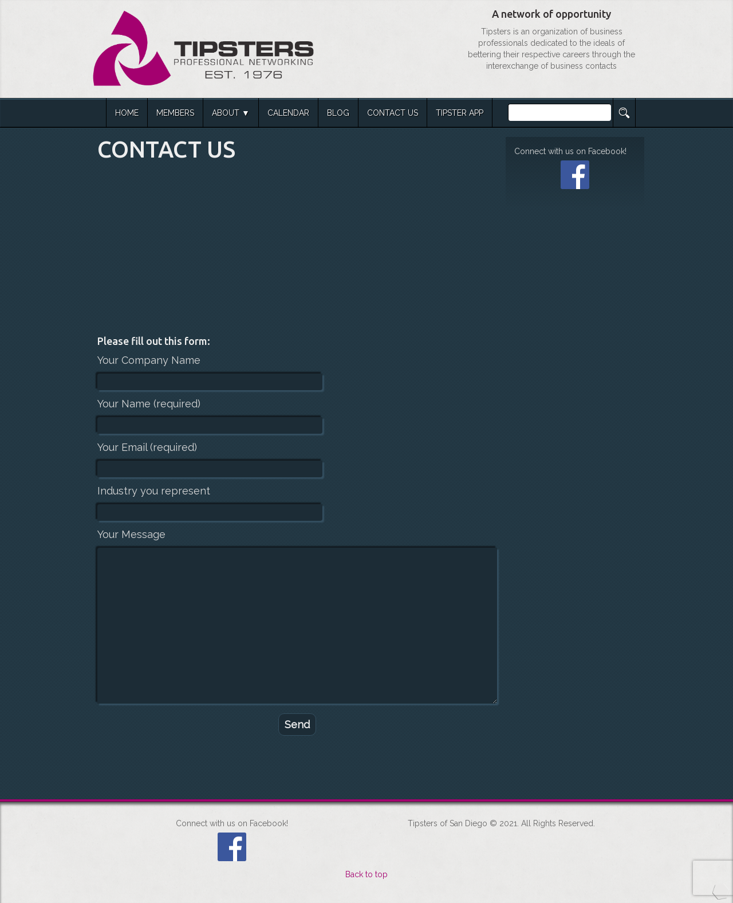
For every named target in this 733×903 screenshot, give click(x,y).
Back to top (366, 874)
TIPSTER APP (459, 112)
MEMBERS (175, 112)
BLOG (338, 112)
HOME (127, 112)
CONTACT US (392, 112)
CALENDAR (288, 112)
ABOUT (225, 112)
